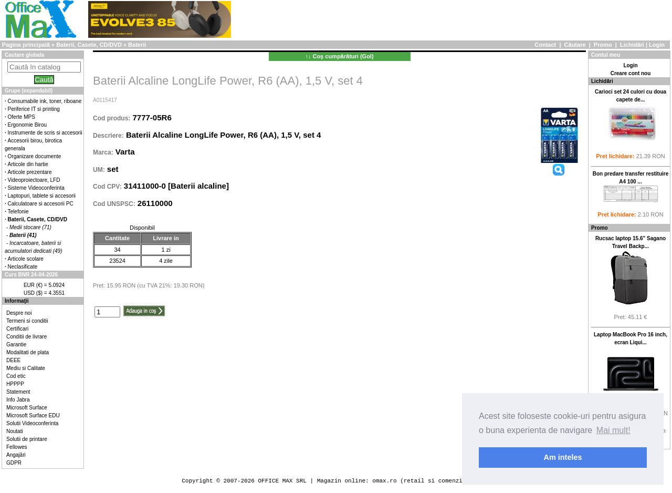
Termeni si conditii (27, 321)
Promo (603, 45)
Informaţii (17, 301)
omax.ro (384, 481)
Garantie (16, 344)
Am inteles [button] (563, 457)
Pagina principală (26, 45)
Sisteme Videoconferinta (36, 188)
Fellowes (16, 447)
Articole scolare (26, 259)
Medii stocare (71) (30, 227)
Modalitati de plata (27, 352)
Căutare (575, 45)
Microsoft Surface (26, 407)
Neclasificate (23, 267)
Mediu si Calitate (25, 368)
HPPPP (15, 384)
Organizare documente (34, 156)
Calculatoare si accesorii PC (41, 204)
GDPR (14, 463)
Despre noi (19, 313)
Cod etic (16, 376)
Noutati (14, 431)
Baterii (137, 45)
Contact (545, 45)
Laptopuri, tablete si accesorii (42, 196)
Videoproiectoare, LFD (34, 180)
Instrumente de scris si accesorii (45, 133)
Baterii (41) (23, 235)
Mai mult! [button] (613, 430)
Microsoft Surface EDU (33, 415)
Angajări (16, 455)
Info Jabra (17, 400)
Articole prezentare (30, 172)
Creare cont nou (631, 73)
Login (657, 45)
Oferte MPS (21, 117)
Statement (18, 392)
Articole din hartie (28, 164)
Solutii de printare (26, 439)
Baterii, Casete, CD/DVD (89, 45)
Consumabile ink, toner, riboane (45, 101)
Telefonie (18, 211)
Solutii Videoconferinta (32, 423)
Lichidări (632, 45)
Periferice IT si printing (34, 109)
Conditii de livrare (26, 337)
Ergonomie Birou (27, 125)
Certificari (17, 329)
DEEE (13, 360)
